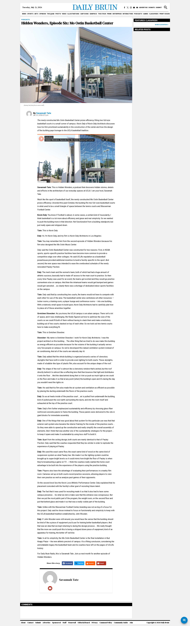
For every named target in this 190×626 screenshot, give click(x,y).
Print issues (164, 14)
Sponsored (56, 623)
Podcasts (138, 14)
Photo (58, 14)
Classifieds (153, 14)
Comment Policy (105, 623)
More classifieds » (162, 24)
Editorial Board (84, 623)
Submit (159, 7)
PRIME (109, 14)
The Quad (50, 14)
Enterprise (117, 14)
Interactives (128, 14)
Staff (64, 623)
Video (64, 14)
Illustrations (73, 14)
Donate (152, 7)
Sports (30, 14)
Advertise (143, 7)
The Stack (102, 14)
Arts (36, 14)
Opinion (42, 14)
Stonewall (72, 623)
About (23, 623)
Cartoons (84, 14)
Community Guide (121, 623)
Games (145, 14)
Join (131, 623)
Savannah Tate (43, 113)
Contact (30, 623)
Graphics (93, 14)
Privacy (95, 623)
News (24, 14)
